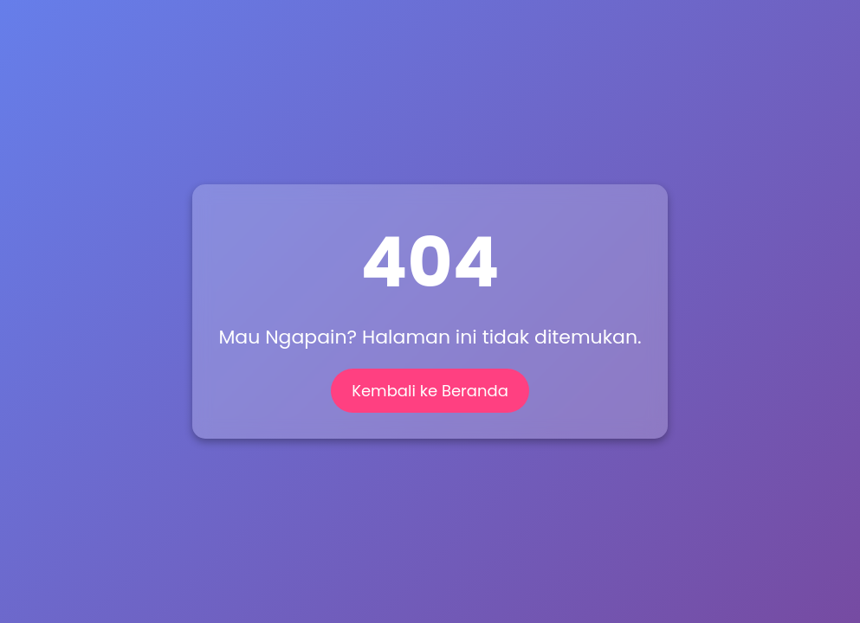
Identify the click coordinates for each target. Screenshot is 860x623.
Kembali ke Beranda (430, 390)
